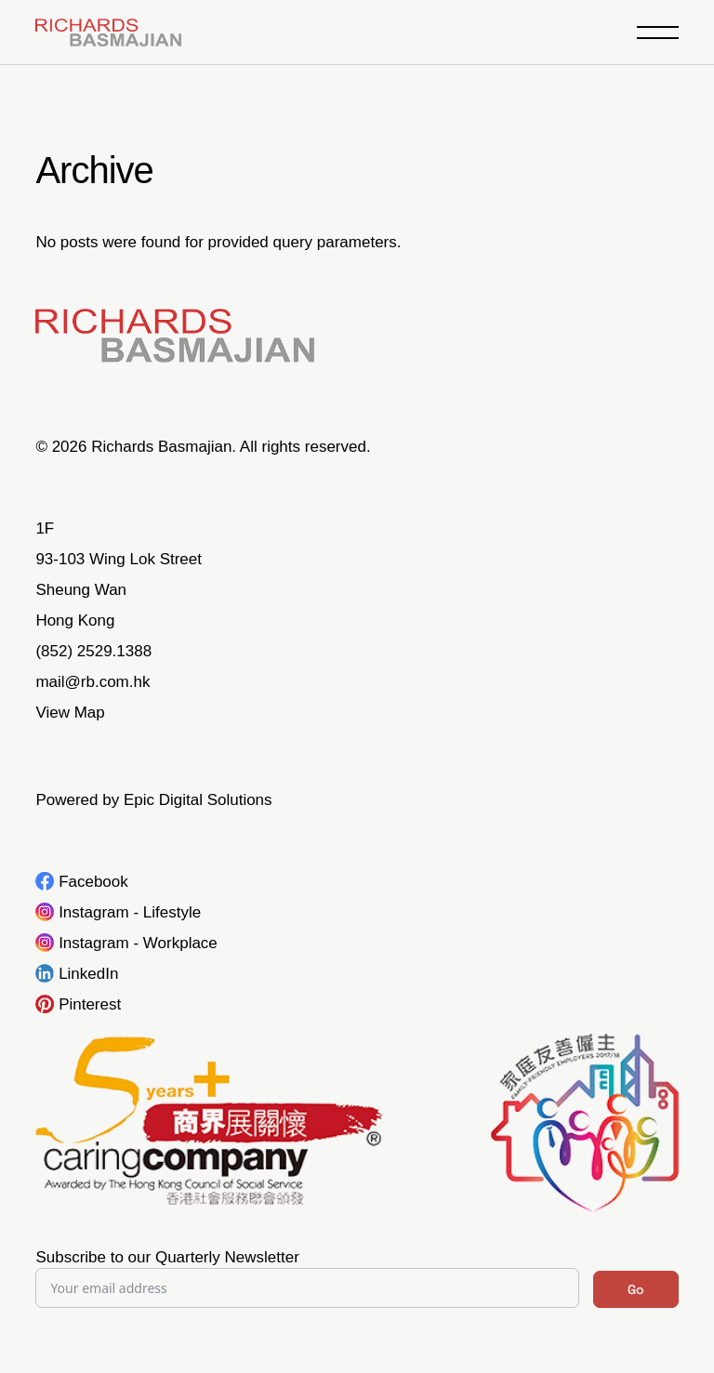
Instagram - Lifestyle (130, 912)
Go (636, 1289)
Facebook (93, 882)
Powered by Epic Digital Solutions (153, 800)
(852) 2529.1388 (93, 651)
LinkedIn (88, 974)
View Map (69, 712)
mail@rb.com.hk (92, 682)
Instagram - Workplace (138, 943)
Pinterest (90, 1004)
